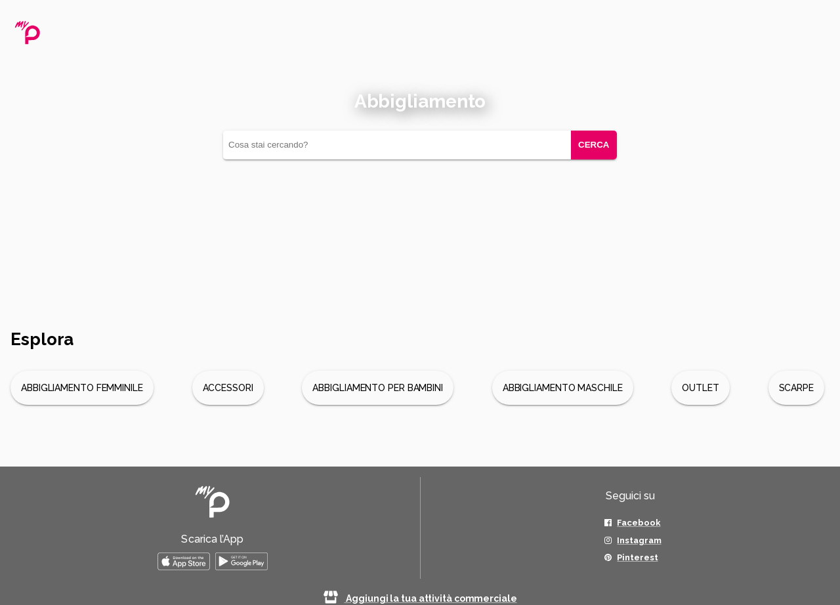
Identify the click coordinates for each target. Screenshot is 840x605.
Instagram (639, 540)
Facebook (638, 523)
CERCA (593, 145)
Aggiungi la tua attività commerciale (419, 598)
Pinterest (637, 557)
